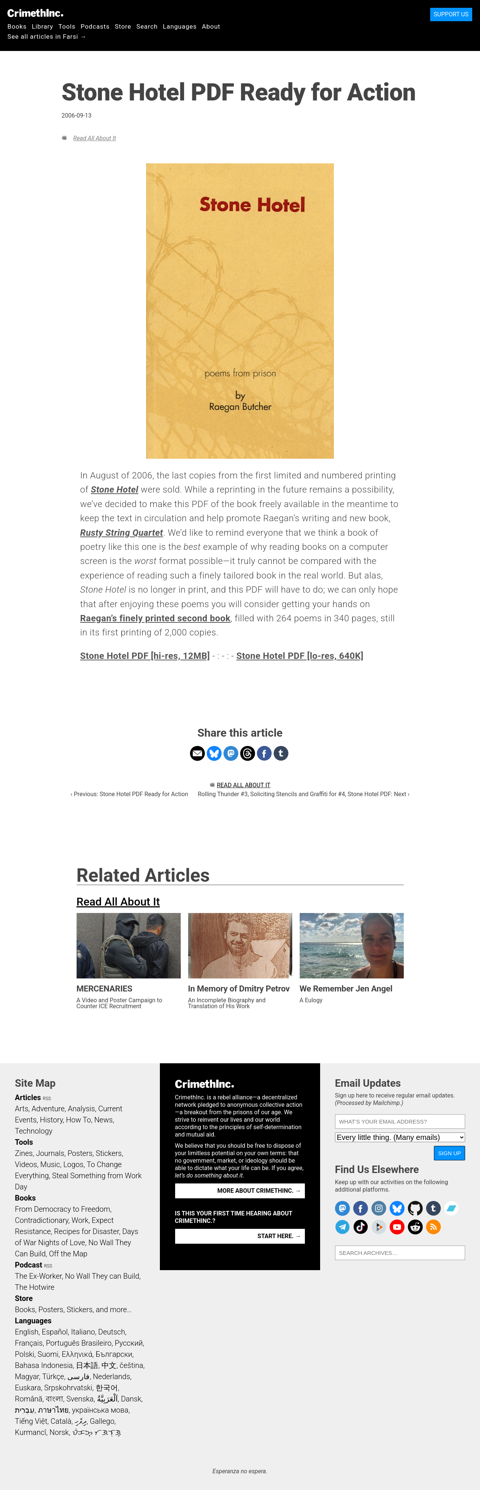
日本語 (87, 1365)
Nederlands (111, 1376)
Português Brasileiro (78, 1343)
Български (114, 1354)
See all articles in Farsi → (47, 36)
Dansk (131, 1398)
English (27, 1331)
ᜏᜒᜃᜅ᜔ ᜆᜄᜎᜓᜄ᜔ (96, 1432)
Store (123, 26)
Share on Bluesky (214, 753)
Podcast (28, 1264)
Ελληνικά (77, 1354)
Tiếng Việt (31, 1421)
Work (80, 1220)
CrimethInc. (35, 13)
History (51, 1119)
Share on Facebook (264, 753)
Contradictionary (41, 1220)
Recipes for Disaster (86, 1231)
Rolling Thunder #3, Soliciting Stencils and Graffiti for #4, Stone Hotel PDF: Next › (303, 794)
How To (78, 1119)
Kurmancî (30, 1432)
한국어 (107, 1387)
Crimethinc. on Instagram (378, 1208)
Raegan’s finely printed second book (155, 618)
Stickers (109, 1153)
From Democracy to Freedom (62, 1209)
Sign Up (449, 1153)
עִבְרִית (25, 1410)
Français (29, 1343)
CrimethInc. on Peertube (378, 1227)
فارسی (78, 1376)
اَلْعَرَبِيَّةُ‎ (107, 1398)
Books (17, 26)
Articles (28, 1097)
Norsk (59, 1432)
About (211, 26)
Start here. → (279, 1236)
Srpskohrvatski (68, 1387)
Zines (24, 1153)
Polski (24, 1354)
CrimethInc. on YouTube (397, 1227)
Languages (180, 26)
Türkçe (53, 1376)
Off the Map (68, 1253)
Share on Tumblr (281, 753)
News (103, 1119)
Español (55, 1331)
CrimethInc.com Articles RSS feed (433, 1227)
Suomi (48, 1354)
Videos (26, 1164)
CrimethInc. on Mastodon (342, 1208)
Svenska (80, 1398)
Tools (66, 26)
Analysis (81, 1108)
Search (147, 26)
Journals (50, 1153)
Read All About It (94, 138)
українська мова (100, 1410)
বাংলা (54, 1398)
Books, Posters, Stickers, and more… (73, 1309)
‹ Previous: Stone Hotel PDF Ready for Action (129, 794)
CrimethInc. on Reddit (415, 1227)
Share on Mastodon (230, 753)
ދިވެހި (81, 1421)
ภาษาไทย (53, 1410)
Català (61, 1421)
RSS (47, 1098)
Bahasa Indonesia (44, 1365)
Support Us (451, 14)
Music (50, 1164)
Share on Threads (247, 753)
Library (42, 26)
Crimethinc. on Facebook (360, 1208)
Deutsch (111, 1331)
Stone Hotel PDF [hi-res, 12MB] (145, 656)
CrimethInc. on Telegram (342, 1227)
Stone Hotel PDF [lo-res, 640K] (300, 656)
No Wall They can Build (102, 1276)
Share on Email (197, 753)
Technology (33, 1131)
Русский (129, 1343)
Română (28, 1398)
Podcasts (95, 26)
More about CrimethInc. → (259, 1190)
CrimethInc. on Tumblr (433, 1208)
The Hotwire (34, 1287)
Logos (73, 1164)
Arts (21, 1108)
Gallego (102, 1421)
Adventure (48, 1108)
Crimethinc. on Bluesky (397, 1208)
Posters (80, 1153)
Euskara (28, 1387)
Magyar (27, 1376)
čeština (131, 1365)
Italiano (83, 1331)
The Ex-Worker (38, 1276)
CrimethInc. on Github (415, 1208)
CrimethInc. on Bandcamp (451, 1208)
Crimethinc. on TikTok (360, 1227)
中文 (109, 1365)
